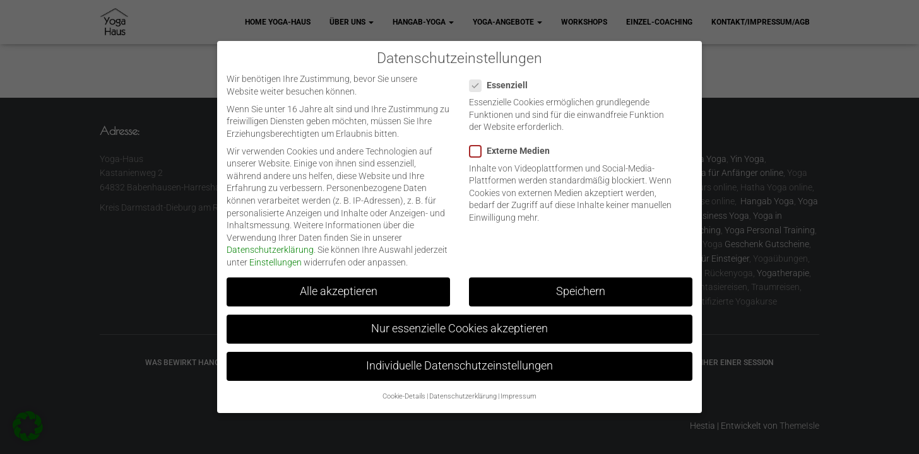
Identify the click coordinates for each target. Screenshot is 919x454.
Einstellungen (275, 253)
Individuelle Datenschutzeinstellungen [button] (459, 357)
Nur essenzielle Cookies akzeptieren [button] (459, 319)
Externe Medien (513, 142)
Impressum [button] (519, 387)
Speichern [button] (580, 282)
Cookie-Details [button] (403, 387)
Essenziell (502, 76)
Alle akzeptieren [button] (338, 282)
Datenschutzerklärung (270, 241)
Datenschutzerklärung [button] (463, 387)
